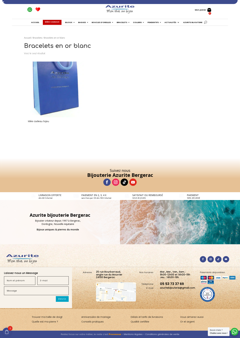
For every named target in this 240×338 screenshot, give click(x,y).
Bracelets (37, 37)
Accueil (27, 37)
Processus (115, 334)
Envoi (62, 299)
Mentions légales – (134, 334)
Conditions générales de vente (162, 334)
